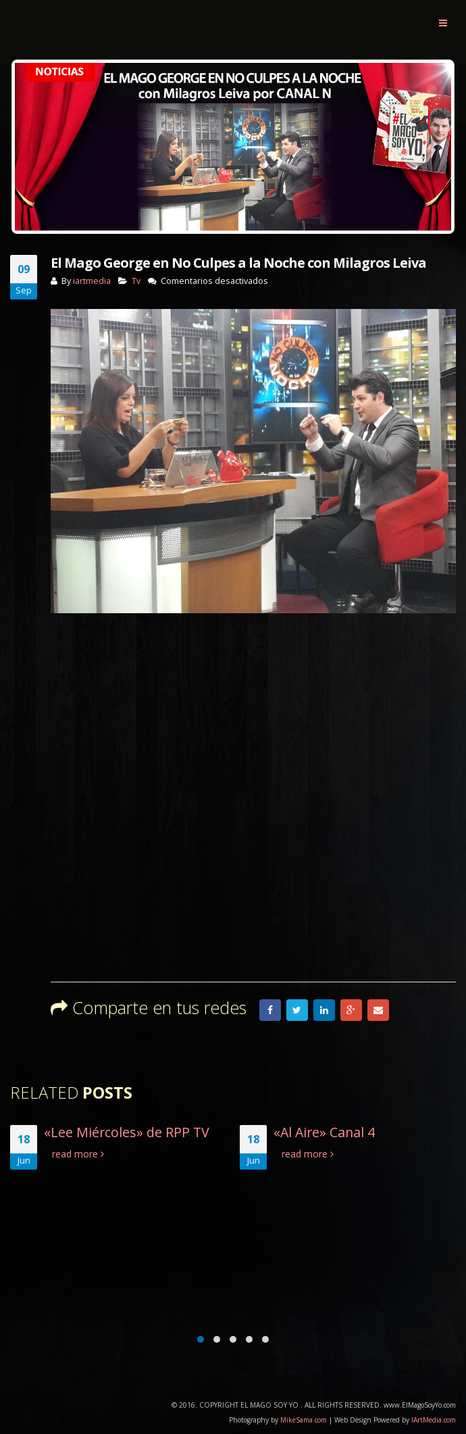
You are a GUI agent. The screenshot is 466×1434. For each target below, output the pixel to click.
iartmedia (92, 281)
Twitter (297, 1010)
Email (378, 1010)
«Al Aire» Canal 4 (325, 1132)
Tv (136, 281)
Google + (351, 1010)
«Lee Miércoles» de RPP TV (128, 1132)
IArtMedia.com (433, 1420)
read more (79, 1153)
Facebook (270, 1010)
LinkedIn (324, 1010)
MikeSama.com (303, 1420)
